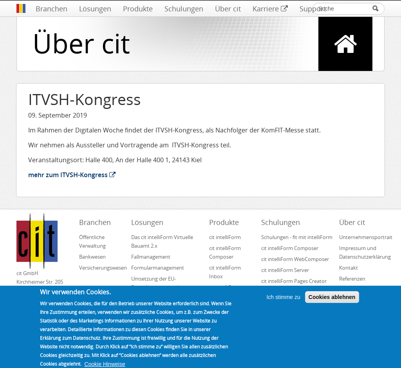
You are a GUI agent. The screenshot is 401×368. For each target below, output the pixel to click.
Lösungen (95, 8)
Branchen (51, 8)
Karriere (270, 8)
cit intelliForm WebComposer (295, 259)
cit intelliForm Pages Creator (294, 281)
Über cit (228, 8)
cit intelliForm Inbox (225, 272)
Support (313, 8)
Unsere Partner (356, 289)
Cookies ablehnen (332, 303)
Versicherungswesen (102, 267)
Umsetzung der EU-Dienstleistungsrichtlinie (159, 283)
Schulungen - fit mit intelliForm (296, 237)
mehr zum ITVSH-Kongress (72, 174)
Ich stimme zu (283, 303)
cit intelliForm (225, 237)
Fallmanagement (150, 256)
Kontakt (348, 267)
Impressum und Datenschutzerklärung (362, 252)
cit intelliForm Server (285, 270)
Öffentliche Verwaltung (92, 241)
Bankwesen (92, 256)
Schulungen (183, 8)
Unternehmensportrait (362, 237)
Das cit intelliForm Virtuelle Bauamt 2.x (162, 241)
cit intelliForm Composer (225, 252)
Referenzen (352, 278)
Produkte (138, 8)
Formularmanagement (157, 267)
